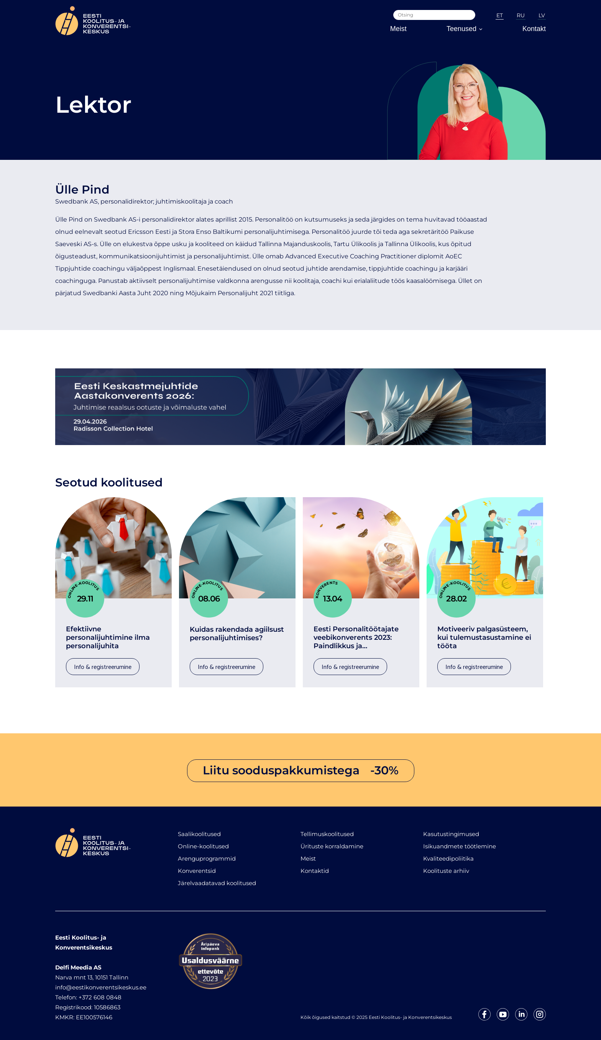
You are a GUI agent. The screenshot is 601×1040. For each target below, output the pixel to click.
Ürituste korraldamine (331, 842)
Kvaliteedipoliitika (448, 854)
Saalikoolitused (199, 830)
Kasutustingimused (451, 830)
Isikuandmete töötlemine (459, 842)
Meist (398, 29)
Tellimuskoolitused (327, 830)
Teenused (465, 29)
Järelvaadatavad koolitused (217, 879)
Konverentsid (197, 867)
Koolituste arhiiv (446, 867)
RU (521, 15)
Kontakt (534, 29)
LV (542, 15)
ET (499, 15)
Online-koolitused (203, 842)
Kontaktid (314, 867)
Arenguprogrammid (207, 854)
